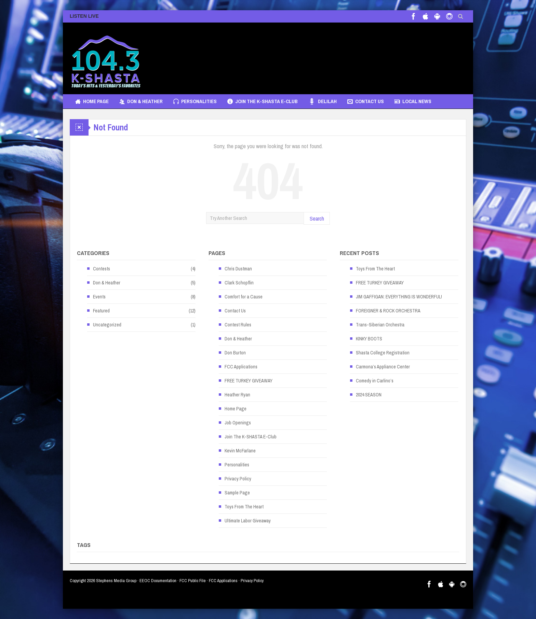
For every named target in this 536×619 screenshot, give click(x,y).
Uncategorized (107, 325)
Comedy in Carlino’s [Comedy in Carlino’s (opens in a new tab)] (374, 381)
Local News (412, 101)
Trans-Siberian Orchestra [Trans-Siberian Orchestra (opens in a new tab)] (380, 325)
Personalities (195, 101)
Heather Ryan (237, 395)
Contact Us (365, 101)
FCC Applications (241, 367)
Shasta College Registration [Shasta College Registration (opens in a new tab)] (383, 353)
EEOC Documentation (157, 580)
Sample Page (237, 493)
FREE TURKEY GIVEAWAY (248, 381)
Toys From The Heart (244, 507)
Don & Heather (141, 101)
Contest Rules (238, 325)
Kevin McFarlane (240, 451)
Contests (101, 269)
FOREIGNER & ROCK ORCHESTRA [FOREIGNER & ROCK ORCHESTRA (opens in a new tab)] (388, 311)
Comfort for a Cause (244, 297)
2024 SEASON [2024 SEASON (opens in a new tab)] (368, 395)
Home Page (92, 101)
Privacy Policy (238, 479)
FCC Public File (192, 580)
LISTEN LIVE (84, 16)
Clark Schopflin (239, 283)
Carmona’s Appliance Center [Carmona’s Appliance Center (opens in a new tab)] (383, 367)
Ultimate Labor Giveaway (248, 521)
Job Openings (238, 423)
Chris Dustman (238, 269)
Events (99, 297)
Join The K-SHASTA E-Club (262, 101)
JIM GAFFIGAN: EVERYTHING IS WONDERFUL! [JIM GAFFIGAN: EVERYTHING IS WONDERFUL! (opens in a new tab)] (399, 297)
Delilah (322, 101)
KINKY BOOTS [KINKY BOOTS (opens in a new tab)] (369, 339)
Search (317, 218)
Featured (101, 311)
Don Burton (235, 353)
